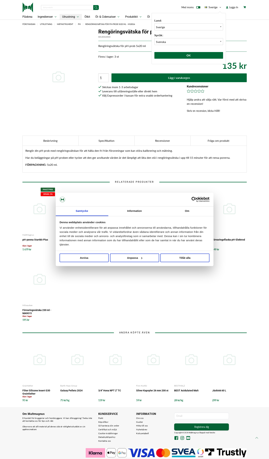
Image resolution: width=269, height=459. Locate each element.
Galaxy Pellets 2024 (71, 390)
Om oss (140, 418)
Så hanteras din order (108, 425)
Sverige (213, 7)
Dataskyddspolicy (106, 437)
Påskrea (27, 16)
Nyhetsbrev (141, 429)
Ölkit (87, 16)
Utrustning (71, 17)
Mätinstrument (65, 24)
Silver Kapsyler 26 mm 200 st (152, 390)
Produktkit (133, 17)
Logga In (232, 7)
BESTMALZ (179, 385)
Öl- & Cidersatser (107, 17)
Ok (188, 55)
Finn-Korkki (141, 385)
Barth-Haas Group (68, 385)
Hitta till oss (142, 425)
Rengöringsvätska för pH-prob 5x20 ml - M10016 (110, 24)
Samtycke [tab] (82, 210)
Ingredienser (47, 17)
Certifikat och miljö (107, 429)
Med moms (190, 8)
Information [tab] (134, 210)
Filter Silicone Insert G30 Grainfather (36, 392)
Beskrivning (50, 140)
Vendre (212, 433)
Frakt (100, 418)
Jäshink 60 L (219, 390)
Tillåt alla (184, 257)
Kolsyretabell (142, 433)
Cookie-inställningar (108, 433)
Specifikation (106, 140)
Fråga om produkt (218, 140)
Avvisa (84, 257)
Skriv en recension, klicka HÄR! (203, 110)
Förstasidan (28, 24)
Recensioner (162, 140)
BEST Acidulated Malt (186, 390)
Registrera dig (201, 426)
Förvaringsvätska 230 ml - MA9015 (36, 312)
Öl (148, 16)
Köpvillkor (103, 422)
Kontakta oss (104, 441)
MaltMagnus (28, 235)
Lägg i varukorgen (179, 77)
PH (79, 24)
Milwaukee (104, 37)
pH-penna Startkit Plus (35, 239)
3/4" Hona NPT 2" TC (109, 390)
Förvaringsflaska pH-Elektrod (228, 239)
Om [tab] (187, 210)
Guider (139, 422)
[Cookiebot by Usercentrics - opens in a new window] (194, 199)
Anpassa (134, 257)
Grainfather (27, 385)
